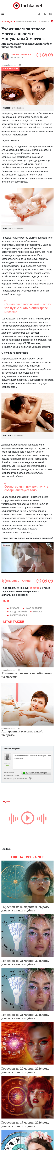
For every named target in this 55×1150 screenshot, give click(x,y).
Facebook (33, 588)
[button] (45, 13)
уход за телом (34, 608)
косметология (18, 615)
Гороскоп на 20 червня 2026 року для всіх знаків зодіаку (25, 1070)
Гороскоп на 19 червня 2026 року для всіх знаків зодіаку (25, 1124)
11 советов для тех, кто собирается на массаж (27, 675)
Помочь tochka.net (26, 21)
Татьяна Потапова (21, 54)
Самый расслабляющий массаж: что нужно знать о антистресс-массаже (28, 308)
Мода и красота (10, 69)
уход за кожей (18, 612)
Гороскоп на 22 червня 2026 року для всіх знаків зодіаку (25, 908)
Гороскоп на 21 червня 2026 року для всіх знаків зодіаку (25, 962)
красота (14, 608)
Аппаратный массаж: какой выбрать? (22, 733)
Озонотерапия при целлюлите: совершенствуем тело (26, 488)
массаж (37, 612)
